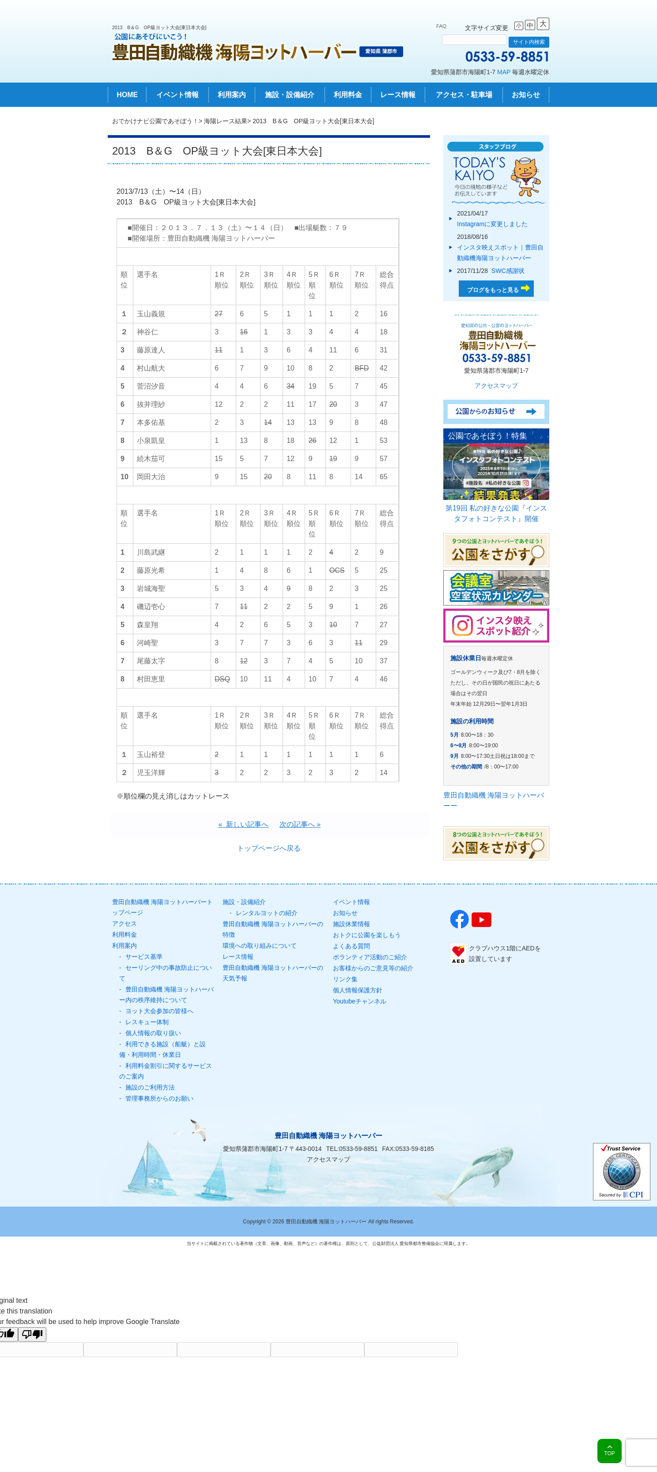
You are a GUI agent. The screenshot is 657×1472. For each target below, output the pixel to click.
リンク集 (345, 979)
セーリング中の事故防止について (165, 973)
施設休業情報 (351, 923)
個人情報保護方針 (357, 990)
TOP (609, 1453)
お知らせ (526, 94)
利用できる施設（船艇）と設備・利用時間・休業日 (162, 1049)
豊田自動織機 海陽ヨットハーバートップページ (162, 907)
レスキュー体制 (147, 1021)
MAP (503, 72)
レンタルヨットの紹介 (267, 912)
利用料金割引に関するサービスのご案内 (165, 1071)
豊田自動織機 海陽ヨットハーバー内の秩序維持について (166, 994)
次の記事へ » (300, 824)
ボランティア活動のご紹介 (370, 957)
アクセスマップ (496, 385)
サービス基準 (143, 956)
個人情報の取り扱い (153, 1033)
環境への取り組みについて (260, 945)
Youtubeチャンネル (359, 1001)
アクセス (124, 923)
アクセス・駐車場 (464, 94)
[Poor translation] (32, 1334)
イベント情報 (177, 94)
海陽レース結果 (225, 121)
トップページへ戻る (269, 848)
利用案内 (232, 94)
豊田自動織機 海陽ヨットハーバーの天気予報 (273, 973)
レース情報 (397, 94)
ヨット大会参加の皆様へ (159, 1010)
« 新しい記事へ (244, 824)
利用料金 (348, 94)
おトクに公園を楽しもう (367, 934)
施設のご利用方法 (150, 1087)
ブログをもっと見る (493, 290)
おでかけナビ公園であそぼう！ (155, 121)
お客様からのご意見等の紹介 (373, 968)
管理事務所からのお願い (159, 1098)
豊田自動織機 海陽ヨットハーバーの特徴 (273, 929)
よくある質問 (351, 946)
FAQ (441, 26)
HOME (127, 94)
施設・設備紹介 (289, 94)
